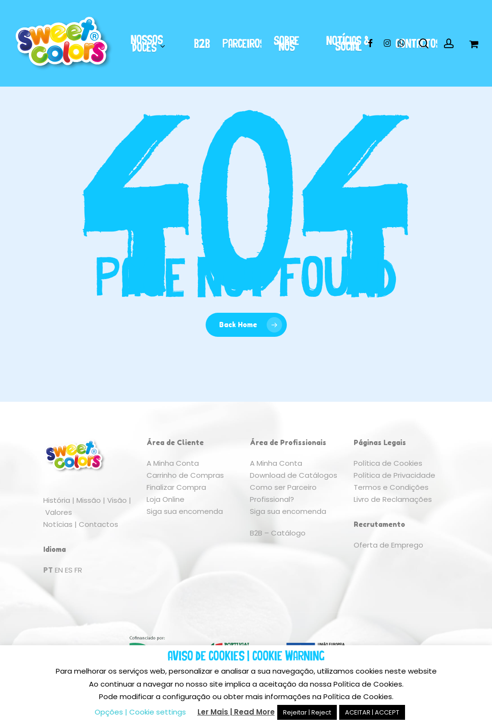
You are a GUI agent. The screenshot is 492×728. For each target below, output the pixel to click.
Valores (58, 512)
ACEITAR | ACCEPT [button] (372, 712)
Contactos (98, 524)
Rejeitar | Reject (307, 712)
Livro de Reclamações (393, 499)
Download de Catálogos (293, 475)
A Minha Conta (173, 463)
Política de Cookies (388, 463)
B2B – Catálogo (278, 533)
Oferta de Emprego (388, 545)
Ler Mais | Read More (236, 712)
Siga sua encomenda (185, 511)
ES (69, 570)
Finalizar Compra (176, 487)
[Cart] (473, 43)
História (56, 500)
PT (48, 570)
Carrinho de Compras (185, 475)
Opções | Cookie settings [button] (140, 712)
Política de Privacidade (394, 475)
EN (59, 570)
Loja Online (165, 499)
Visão (117, 500)
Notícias (58, 524)
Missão (88, 500)
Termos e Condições (391, 487)
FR (78, 570)
